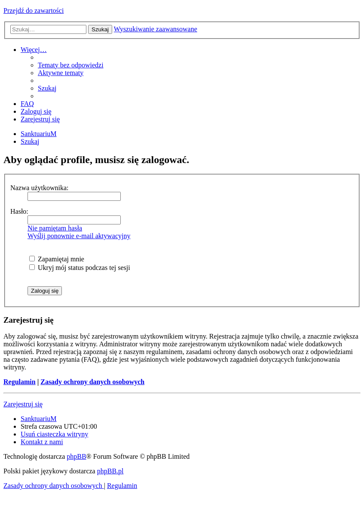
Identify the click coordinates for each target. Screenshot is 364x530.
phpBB (76, 456)
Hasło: (19, 211)
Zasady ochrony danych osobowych (92, 381)
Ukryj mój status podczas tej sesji (79, 267)
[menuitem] (71, 65)
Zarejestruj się (23, 404)
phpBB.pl (110, 471)
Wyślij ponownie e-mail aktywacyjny (79, 235)
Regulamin (19, 381)
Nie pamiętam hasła (55, 228)
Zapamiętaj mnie (56, 259)
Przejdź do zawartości (33, 10)
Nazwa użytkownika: (39, 187)
